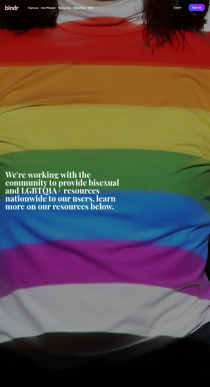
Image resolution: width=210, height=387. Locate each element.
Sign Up (196, 7)
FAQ (90, 7)
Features (33, 7)
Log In (177, 7)
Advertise (79, 7)
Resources (64, 7)
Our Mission (48, 7)
